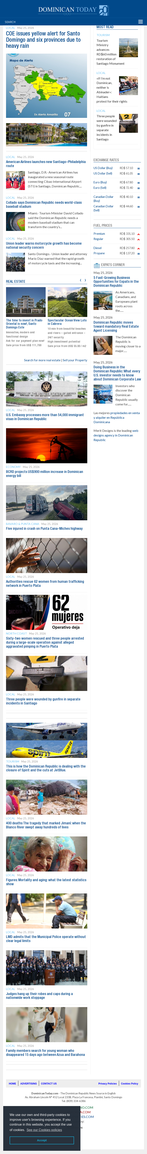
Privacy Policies (107, 1083)
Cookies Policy (129, 1083)
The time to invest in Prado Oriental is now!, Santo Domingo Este (24, 324)
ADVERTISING (28, 1083)
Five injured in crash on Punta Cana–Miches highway (44, 528)
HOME (12, 1083)
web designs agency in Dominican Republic (116, 435)
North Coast (16, 633)
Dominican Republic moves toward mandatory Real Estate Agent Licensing (116, 326)
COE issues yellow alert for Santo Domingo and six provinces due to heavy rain (43, 40)
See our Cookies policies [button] (44, 1130)
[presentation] (80, 279)
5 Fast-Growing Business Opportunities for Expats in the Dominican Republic (116, 282)
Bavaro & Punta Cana (22, 524)
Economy (13, 466)
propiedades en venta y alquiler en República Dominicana (117, 417)
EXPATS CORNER (113, 265)
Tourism (12, 761)
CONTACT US (49, 1083)
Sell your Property (75, 360)
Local (10, 27)
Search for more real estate (42, 360)
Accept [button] (42, 1140)
